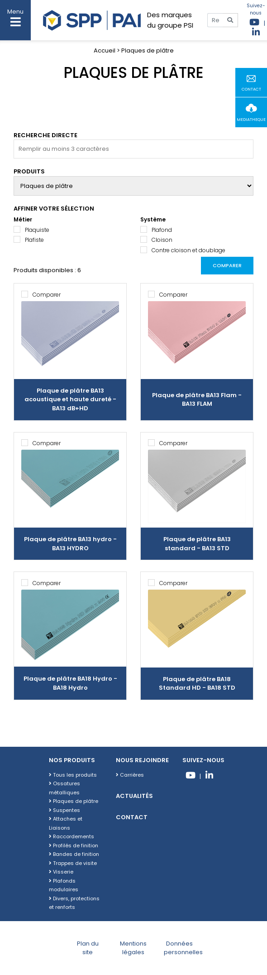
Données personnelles (183, 948)
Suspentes (64, 810)
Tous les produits (73, 774)
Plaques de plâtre (73, 801)
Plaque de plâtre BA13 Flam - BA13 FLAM (197, 399)
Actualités (134, 796)
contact (251, 89)
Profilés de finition (73, 845)
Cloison (162, 240)
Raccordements (71, 836)
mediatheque (251, 119)
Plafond (162, 230)
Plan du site (88, 948)
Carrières (130, 774)
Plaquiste (37, 230)
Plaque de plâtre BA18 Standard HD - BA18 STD (197, 683)
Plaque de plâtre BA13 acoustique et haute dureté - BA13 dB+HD (70, 399)
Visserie (61, 871)
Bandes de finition (74, 854)
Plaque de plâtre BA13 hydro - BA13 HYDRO (70, 543)
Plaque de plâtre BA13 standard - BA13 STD (197, 543)
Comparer (227, 265)
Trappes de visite (73, 863)
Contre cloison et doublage (188, 250)
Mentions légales (133, 948)
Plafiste (34, 240)
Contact (132, 817)
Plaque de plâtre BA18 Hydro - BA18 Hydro (70, 683)
